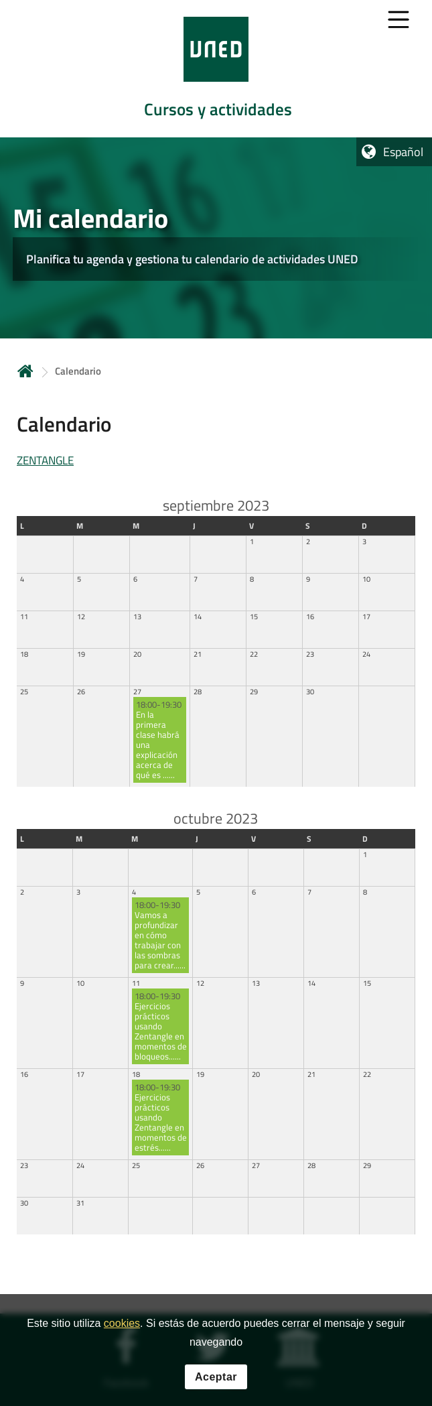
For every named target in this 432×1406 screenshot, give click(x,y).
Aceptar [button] (216, 1379)
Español (403, 152)
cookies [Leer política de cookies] (122, 1326)
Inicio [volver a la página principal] (25, 371)
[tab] (216, 68)
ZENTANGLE (45, 460)
